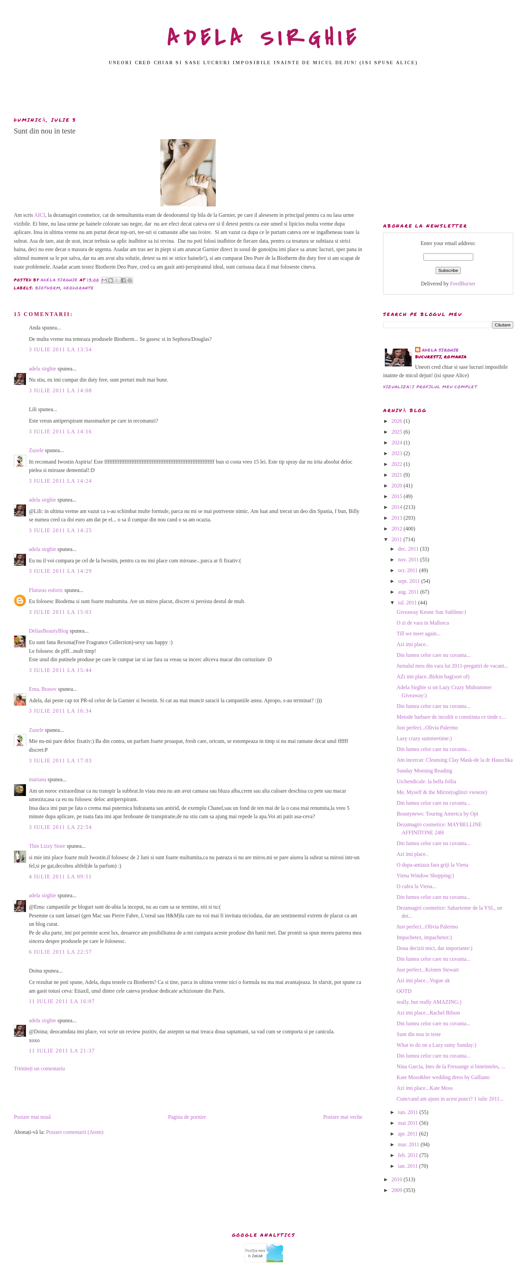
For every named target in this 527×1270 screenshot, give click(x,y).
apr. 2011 (408, 1134)
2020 (398, 485)
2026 (398, 421)
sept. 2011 (409, 581)
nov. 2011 (409, 559)
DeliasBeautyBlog (48, 631)
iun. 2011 (408, 1112)
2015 (398, 496)
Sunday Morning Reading (424, 770)
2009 (398, 1190)
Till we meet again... (419, 633)
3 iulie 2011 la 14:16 (60, 431)
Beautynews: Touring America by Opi (437, 814)
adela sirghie (42, 368)
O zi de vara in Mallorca (423, 623)
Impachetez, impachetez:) (424, 937)
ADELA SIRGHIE (263, 38)
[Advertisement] (263, 93)
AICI (39, 215)
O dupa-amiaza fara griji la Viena (432, 865)
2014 (398, 507)
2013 (398, 518)
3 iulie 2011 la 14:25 (60, 530)
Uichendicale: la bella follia (426, 781)
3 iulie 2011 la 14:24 (60, 481)
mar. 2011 (409, 1144)
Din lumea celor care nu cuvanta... (433, 655)
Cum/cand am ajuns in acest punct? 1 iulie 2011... (450, 1099)
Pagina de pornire (187, 1117)
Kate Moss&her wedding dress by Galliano (443, 1077)
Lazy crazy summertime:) (424, 738)
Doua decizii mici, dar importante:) (434, 948)
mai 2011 (408, 1123)
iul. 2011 (408, 602)
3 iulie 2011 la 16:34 (60, 711)
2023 (398, 453)
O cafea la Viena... (416, 886)
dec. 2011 (409, 549)
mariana (37, 779)
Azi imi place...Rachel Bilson (428, 1013)
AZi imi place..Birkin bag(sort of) (433, 676)
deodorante (79, 288)
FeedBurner (463, 283)
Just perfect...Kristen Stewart (428, 970)
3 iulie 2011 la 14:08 (60, 390)
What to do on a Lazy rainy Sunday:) (436, 1045)
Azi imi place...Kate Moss (425, 1088)
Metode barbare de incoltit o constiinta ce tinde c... (451, 717)
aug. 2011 (409, 592)
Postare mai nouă (32, 1117)
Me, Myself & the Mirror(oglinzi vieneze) (442, 792)
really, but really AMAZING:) (429, 1002)
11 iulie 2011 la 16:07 (62, 1001)
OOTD (404, 991)
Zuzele (36, 450)
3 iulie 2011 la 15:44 (60, 670)
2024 (398, 442)
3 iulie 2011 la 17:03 (60, 760)
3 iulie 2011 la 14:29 (60, 571)
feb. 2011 (408, 1155)
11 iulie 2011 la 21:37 (62, 1051)
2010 (398, 1179)
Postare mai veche (342, 1117)
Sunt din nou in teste (419, 1034)
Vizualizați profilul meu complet (430, 387)
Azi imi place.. (412, 644)
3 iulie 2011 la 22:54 (60, 827)
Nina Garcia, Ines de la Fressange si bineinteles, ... (451, 1066)
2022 (398, 464)
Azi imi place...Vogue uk (423, 980)
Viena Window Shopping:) (425, 875)
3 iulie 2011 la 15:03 (60, 612)
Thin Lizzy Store (47, 846)
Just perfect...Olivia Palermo (427, 727)
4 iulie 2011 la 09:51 (60, 876)
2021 (398, 475)
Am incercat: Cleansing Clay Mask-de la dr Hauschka (455, 760)
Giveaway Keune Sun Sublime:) (431, 612)
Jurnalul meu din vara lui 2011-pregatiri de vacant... (452, 666)
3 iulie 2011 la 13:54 (60, 349)
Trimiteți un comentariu (39, 1068)
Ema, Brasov (43, 689)
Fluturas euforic (46, 590)
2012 (398, 528)
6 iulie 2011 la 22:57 (60, 952)
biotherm (48, 288)
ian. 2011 (408, 1166)
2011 (397, 539)
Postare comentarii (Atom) (75, 1132)
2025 (398, 432)
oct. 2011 (408, 570)
